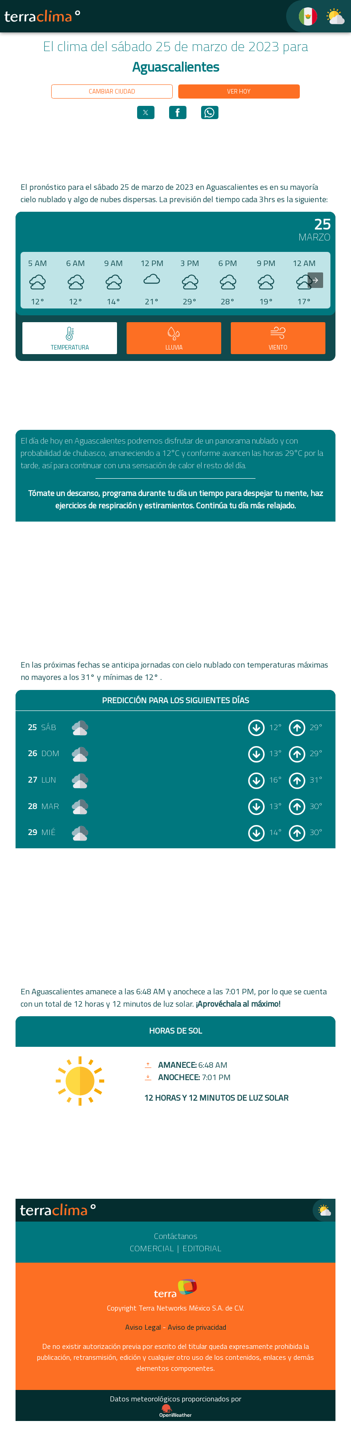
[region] (175, 149)
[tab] (69, 338)
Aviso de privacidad (197, 1327)
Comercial (152, 1248)
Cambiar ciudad (112, 91)
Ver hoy (238, 91)
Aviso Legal (143, 1327)
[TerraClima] (302, 16)
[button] (145, 112)
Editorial (201, 1248)
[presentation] (315, 280)
